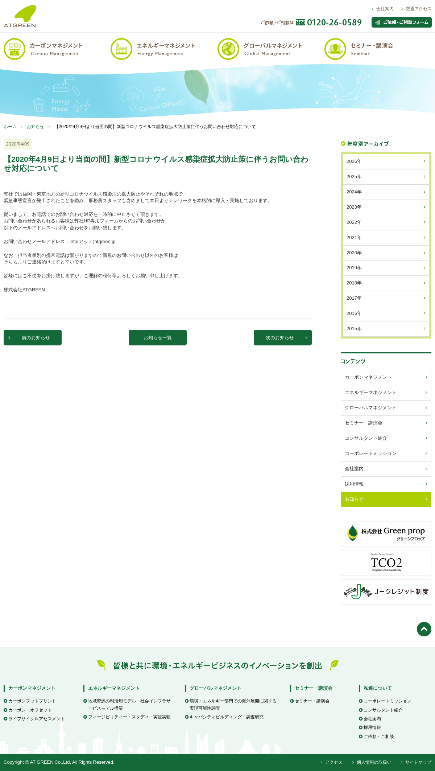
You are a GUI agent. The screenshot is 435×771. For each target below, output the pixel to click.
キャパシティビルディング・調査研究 (224, 717)
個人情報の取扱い (372, 762)
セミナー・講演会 (313, 688)
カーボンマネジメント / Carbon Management (57, 48)
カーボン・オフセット (28, 710)
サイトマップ (416, 762)
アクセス (332, 762)
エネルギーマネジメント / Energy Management (164, 48)
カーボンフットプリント (30, 701)
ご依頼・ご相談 (376, 736)
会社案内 (383, 9)
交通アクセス (416, 9)
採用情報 (370, 727)
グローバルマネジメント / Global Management (271, 48)
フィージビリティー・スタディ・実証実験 (127, 717)
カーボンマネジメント (31, 688)
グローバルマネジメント (215, 688)
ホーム (10, 126)
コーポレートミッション (385, 701)
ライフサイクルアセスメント (34, 719)
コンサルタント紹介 (381, 710)
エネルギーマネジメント (114, 688)
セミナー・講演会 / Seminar (377, 48)
